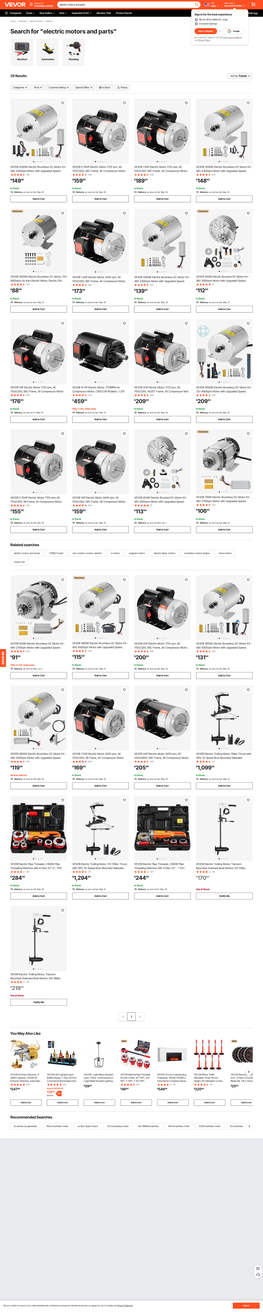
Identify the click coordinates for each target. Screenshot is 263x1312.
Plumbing (74, 59)
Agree (246, 1305)
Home (13, 21)
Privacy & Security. (125, 1305)
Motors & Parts (36, 21)
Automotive (48, 59)
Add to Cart (39, 198)
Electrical (23, 21)
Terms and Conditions (232, 37)
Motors (49, 21)
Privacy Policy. (204, 40)
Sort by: (234, 75)
